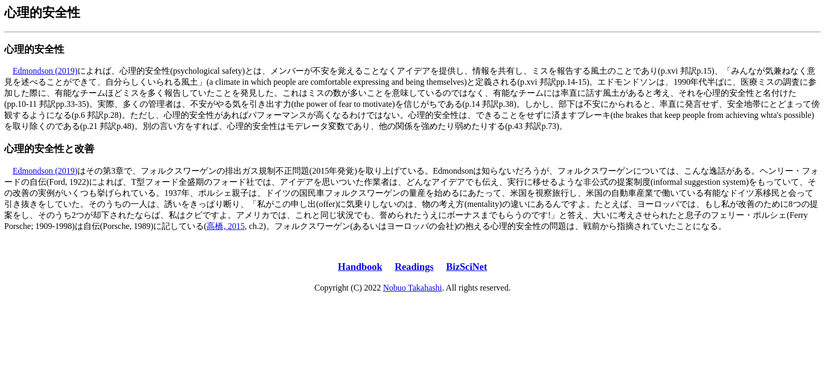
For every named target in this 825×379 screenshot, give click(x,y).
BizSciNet (466, 266)
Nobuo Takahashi (412, 287)
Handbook (360, 266)
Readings (414, 266)
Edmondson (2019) (45, 70)
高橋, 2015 (225, 226)
